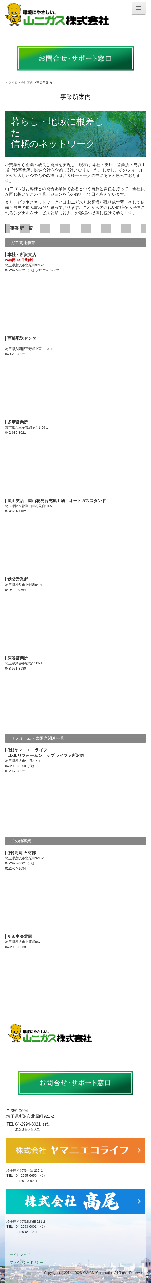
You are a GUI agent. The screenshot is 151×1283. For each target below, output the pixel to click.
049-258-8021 (15, 354)
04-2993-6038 (15, 947)
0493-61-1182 (15, 511)
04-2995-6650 (15, 766)
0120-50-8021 (49, 270)
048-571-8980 (15, 668)
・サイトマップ (18, 1255)
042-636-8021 (15, 432)
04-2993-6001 (26, 1226)
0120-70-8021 (15, 771)
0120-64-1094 (15, 868)
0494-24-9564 (15, 590)
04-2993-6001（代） (20, 863)
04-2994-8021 (15, 270)
